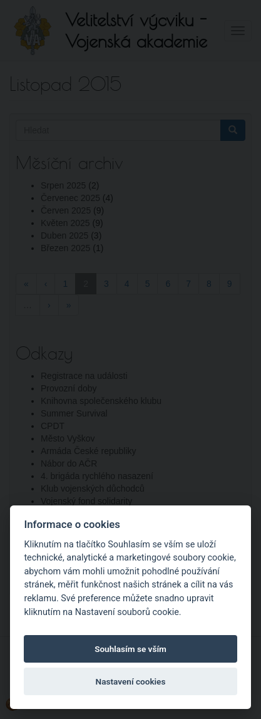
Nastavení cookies (131, 681)
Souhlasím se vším (130, 649)
